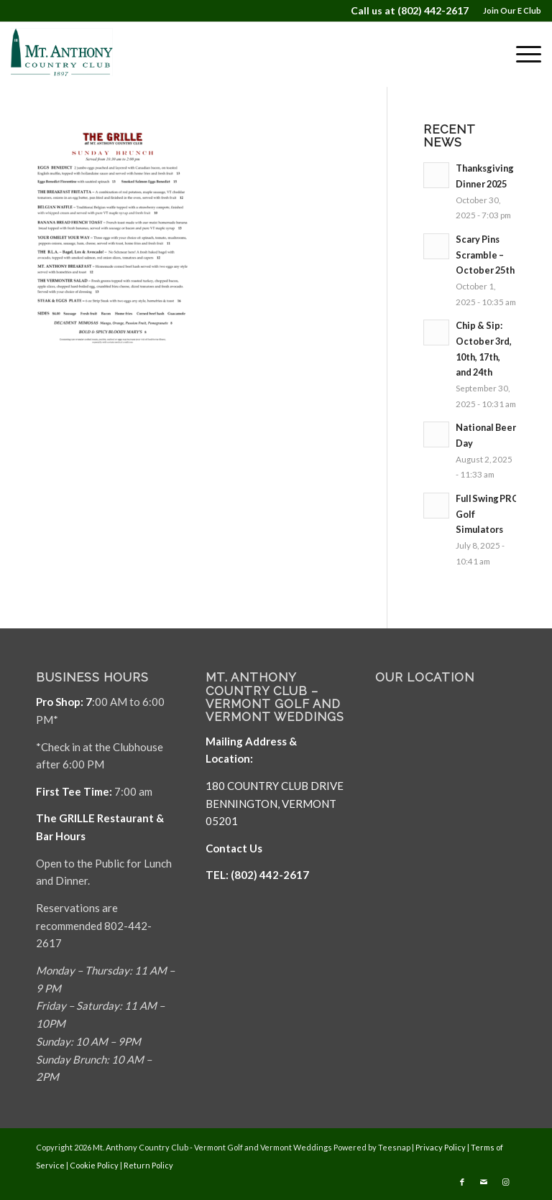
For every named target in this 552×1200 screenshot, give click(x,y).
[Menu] (521, 54)
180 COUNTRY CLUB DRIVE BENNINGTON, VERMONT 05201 (275, 803)
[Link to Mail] (483, 1182)
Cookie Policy (94, 1165)
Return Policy (148, 1165)
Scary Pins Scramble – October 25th (485, 254)
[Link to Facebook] (462, 1182)
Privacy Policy (440, 1147)
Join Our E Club (512, 10)
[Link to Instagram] (505, 1182)
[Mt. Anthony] (79, 54)
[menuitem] (508, 10)
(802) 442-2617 (433, 10)
